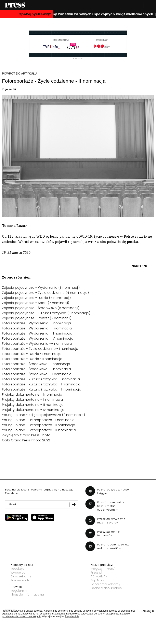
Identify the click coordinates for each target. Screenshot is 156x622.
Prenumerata (20, 580)
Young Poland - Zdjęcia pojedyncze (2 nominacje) (43, 414)
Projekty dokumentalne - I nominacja (32, 394)
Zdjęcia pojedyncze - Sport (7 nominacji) (35, 303)
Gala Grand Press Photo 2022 (26, 440)
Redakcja (18, 569)
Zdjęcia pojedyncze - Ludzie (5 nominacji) (36, 297)
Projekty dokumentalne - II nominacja (32, 399)
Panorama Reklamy (105, 584)
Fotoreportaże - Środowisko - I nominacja (36, 364)
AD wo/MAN (99, 576)
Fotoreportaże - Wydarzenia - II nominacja (37, 328)
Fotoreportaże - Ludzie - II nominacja (32, 359)
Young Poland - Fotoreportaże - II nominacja (38, 425)
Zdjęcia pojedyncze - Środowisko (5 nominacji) (40, 308)
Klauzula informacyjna (27, 594)
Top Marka (98, 580)
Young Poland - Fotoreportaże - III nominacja (39, 430)
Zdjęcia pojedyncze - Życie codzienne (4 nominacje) (45, 292)
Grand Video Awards (106, 588)
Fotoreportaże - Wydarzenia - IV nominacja (37, 338)
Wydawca (18, 572)
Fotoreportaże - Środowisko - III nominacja (37, 374)
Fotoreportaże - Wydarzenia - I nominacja (36, 323)
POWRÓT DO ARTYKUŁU (19, 73)
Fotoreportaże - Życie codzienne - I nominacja (40, 348)
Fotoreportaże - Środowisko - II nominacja (36, 369)
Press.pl (96, 572)
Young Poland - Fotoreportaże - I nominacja (38, 420)
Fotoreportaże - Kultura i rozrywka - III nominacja (41, 389)
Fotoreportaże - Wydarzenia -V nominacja (37, 343)
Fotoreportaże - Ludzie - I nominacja (32, 353)
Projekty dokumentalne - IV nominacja (33, 409)
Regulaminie (72, 616)
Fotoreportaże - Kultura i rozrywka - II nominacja (41, 384)
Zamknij (147, 611)
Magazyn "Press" (103, 569)
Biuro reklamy (21, 576)
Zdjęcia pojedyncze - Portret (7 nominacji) (36, 318)
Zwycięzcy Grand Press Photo (26, 435)
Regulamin (19, 591)
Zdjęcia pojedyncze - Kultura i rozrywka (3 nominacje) (46, 313)
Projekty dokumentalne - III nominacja (33, 404)
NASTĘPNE (139, 266)
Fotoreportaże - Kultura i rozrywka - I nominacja (41, 379)
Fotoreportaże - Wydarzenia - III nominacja (37, 333)
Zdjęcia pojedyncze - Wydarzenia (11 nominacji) (41, 287)
